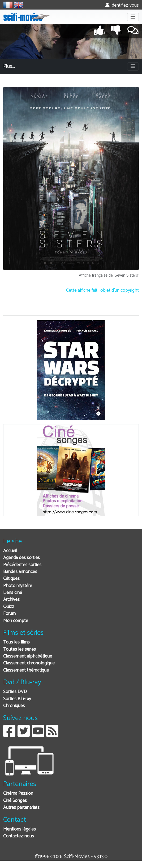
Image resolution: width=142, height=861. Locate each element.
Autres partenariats (21, 807)
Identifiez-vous (122, 5)
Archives (11, 599)
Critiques (11, 579)
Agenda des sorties (21, 558)
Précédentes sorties (22, 565)
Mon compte (15, 621)
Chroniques (14, 706)
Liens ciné (12, 593)
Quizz (8, 607)
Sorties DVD (15, 692)
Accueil (10, 551)
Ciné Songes (15, 801)
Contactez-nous (18, 836)
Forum (9, 614)
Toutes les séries (19, 649)
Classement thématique (26, 670)
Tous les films (16, 642)
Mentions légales (19, 829)
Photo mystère (17, 586)
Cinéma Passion (18, 793)
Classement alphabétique (27, 656)
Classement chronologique (29, 663)
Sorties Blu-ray (17, 699)
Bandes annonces (20, 572)
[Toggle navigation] (133, 17)
